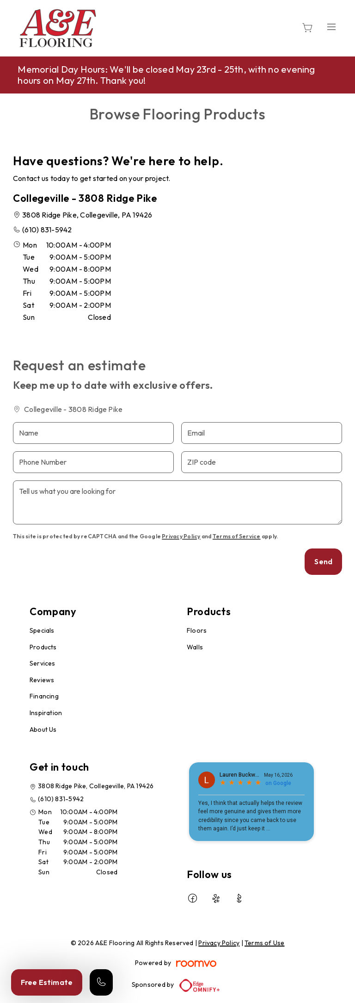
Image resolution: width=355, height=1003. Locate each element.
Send (323, 561)
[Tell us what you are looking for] (177, 502)
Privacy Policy (181, 536)
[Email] (261, 433)
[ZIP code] (261, 462)
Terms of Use (265, 943)
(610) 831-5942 (47, 229)
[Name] (93, 433)
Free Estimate (47, 982)
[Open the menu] (331, 26)
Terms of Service (237, 536)
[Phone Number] (93, 462)
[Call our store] (101, 982)
